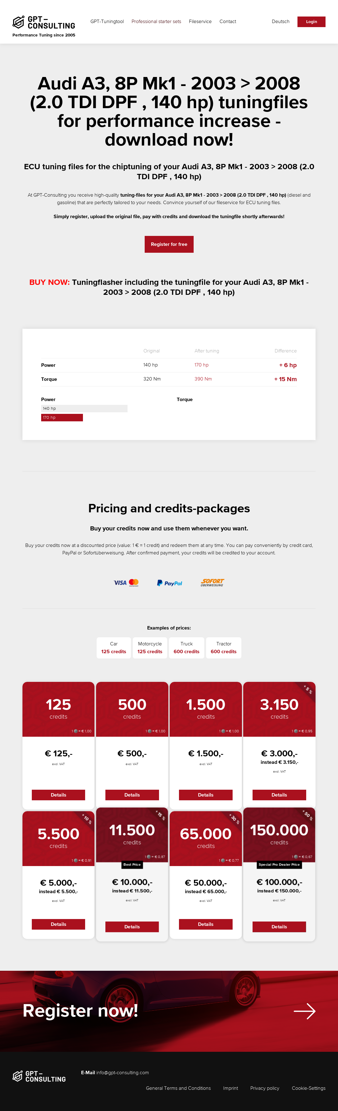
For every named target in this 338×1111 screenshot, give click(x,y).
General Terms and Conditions (178, 1088)
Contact (228, 21)
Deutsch (281, 21)
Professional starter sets (156, 21)
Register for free (169, 244)
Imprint (230, 1088)
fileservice (227, 202)
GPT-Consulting (50, 195)
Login (311, 22)
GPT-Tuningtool (107, 21)
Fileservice (200, 21)
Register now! (80, 1014)
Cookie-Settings (309, 1088)
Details (58, 795)
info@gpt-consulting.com (122, 1072)
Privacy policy (264, 1088)
